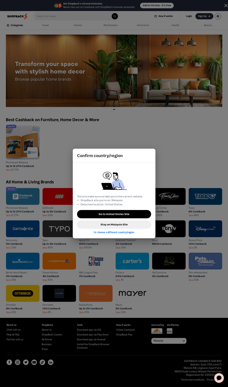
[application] (219, 378)
